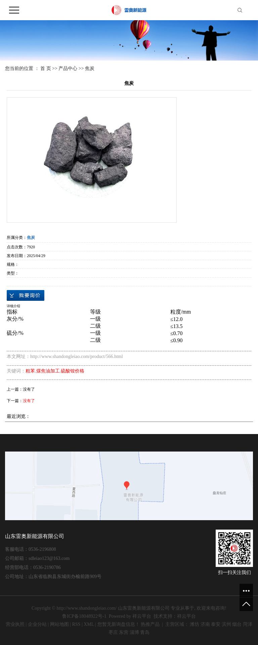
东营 (123, 632)
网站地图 (59, 624)
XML (89, 624)
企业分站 (37, 624)
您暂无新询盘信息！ (118, 624)
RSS (76, 624)
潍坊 (194, 624)
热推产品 (150, 624)
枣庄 (113, 632)
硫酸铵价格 (72, 370)
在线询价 (25, 295)
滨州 (226, 624)
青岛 (144, 632)
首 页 (45, 68)
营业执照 (15, 624)
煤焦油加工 (48, 370)
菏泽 (247, 624)
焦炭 (89, 68)
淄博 (134, 632)
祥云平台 (141, 616)
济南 (205, 624)
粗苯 (30, 370)
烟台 (237, 624)
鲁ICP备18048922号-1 (84, 616)
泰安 (215, 624)
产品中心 (67, 68)
